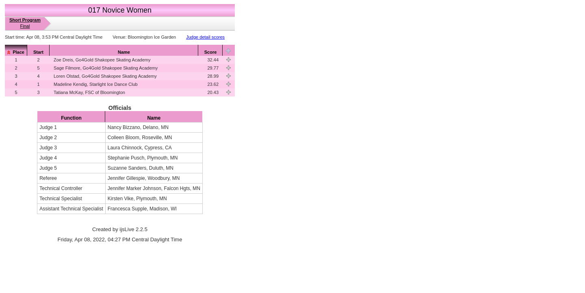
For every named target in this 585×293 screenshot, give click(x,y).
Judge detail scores (205, 37)
